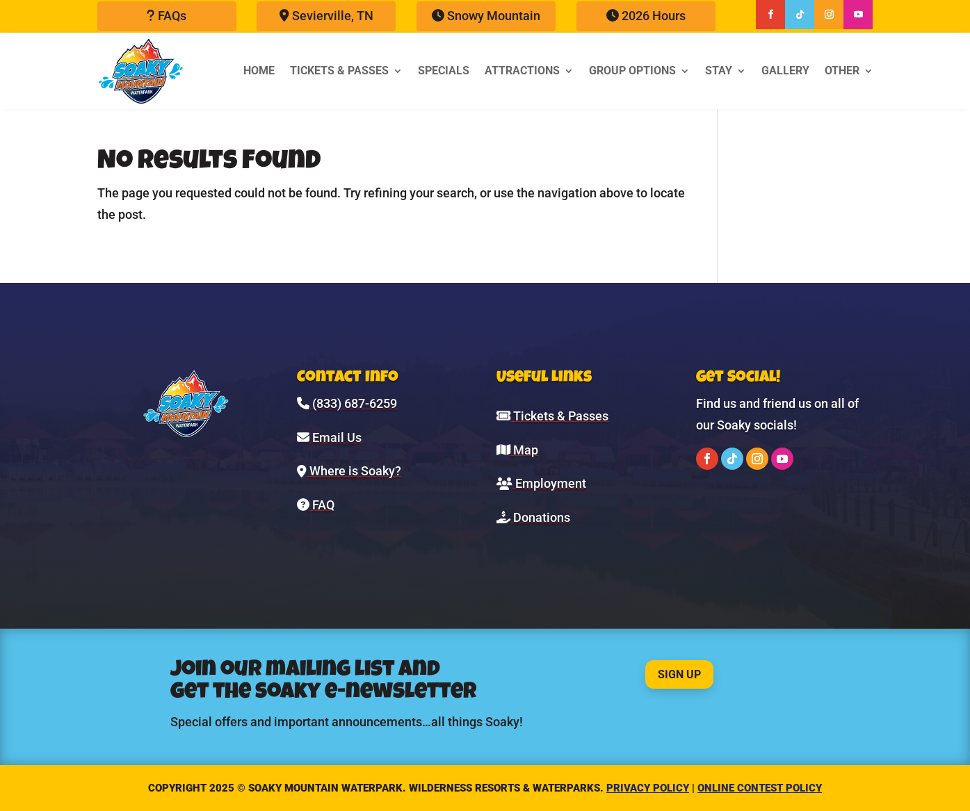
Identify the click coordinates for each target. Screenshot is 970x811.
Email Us (329, 437)
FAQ (315, 505)
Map (517, 450)
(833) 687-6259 (347, 403)
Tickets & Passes (339, 70)
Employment (541, 483)
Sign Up (679, 674)
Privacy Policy (647, 788)
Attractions (522, 70)
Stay (718, 70)
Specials (443, 70)
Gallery (785, 70)
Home (259, 70)
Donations (533, 517)
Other (842, 70)
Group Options (632, 70)
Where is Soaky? (349, 471)
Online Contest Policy (759, 788)
